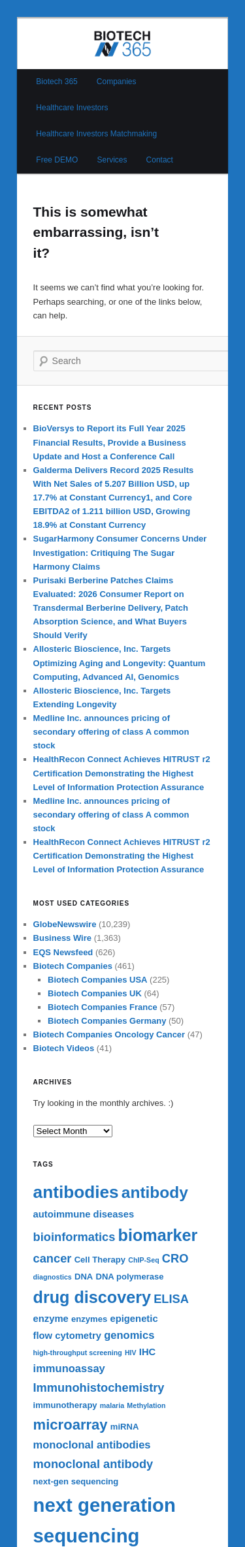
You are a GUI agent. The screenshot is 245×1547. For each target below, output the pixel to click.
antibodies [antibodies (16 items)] (76, 1192)
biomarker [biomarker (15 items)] (158, 1235)
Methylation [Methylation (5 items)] (146, 1405)
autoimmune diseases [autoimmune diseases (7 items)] (84, 1214)
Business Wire (62, 938)
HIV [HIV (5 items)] (131, 1352)
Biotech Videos (64, 1048)
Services (112, 159)
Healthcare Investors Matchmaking (96, 133)
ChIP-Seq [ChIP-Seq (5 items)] (143, 1260)
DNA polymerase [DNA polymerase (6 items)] (129, 1276)
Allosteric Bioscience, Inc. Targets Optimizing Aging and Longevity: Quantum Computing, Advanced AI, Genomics (119, 662)
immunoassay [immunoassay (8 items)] (69, 1368)
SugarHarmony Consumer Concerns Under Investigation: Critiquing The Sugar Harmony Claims (120, 552)
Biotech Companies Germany (107, 1021)
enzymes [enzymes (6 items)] (89, 1319)
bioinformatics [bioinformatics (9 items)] (74, 1237)
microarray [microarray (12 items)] (70, 1425)
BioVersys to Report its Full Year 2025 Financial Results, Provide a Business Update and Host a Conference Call (109, 442)
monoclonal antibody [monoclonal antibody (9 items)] (93, 1464)
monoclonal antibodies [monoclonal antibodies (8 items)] (92, 1445)
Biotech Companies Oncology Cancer (109, 1034)
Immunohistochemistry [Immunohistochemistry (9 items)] (99, 1387)
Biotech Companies (72, 966)
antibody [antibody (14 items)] (155, 1192)
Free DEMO (57, 159)
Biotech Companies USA (97, 980)
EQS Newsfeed (63, 952)
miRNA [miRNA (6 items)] (124, 1427)
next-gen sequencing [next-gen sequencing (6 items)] (76, 1481)
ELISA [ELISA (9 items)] (171, 1299)
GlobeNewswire (65, 924)
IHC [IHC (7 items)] (147, 1352)
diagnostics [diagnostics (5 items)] (52, 1277)
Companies (117, 81)
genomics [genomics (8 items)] (129, 1335)
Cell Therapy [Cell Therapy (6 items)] (100, 1259)
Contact (159, 159)
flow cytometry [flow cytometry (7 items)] (67, 1335)
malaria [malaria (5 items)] (112, 1405)
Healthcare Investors (72, 107)
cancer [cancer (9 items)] (52, 1258)
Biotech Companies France (102, 1007)
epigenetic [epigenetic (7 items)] (133, 1318)
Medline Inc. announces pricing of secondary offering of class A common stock (111, 731)
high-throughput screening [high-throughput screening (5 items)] (77, 1352)
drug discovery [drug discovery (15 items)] (92, 1297)
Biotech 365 (56, 81)
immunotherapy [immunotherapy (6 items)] (65, 1405)
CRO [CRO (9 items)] (175, 1258)
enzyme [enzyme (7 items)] (51, 1318)
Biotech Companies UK (95, 993)
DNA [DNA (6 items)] (83, 1276)
